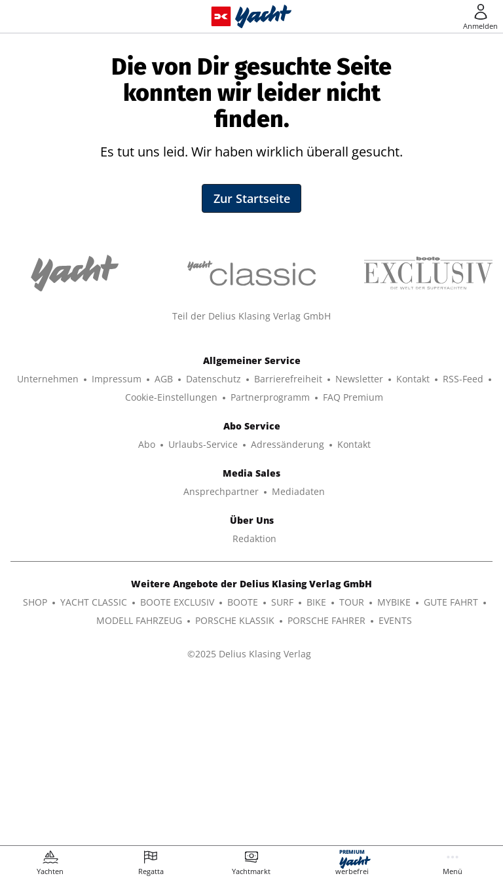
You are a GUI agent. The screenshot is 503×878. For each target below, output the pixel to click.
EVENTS (395, 784)
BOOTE (242, 765)
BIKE (316, 765)
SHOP (35, 765)
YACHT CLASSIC (93, 765)
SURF (282, 765)
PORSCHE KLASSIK (234, 784)
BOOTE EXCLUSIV (177, 765)
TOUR (351, 765)
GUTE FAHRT (451, 765)
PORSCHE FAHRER (326, 784)
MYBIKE (394, 765)
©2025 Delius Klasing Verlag (249, 817)
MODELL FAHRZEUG (139, 784)
